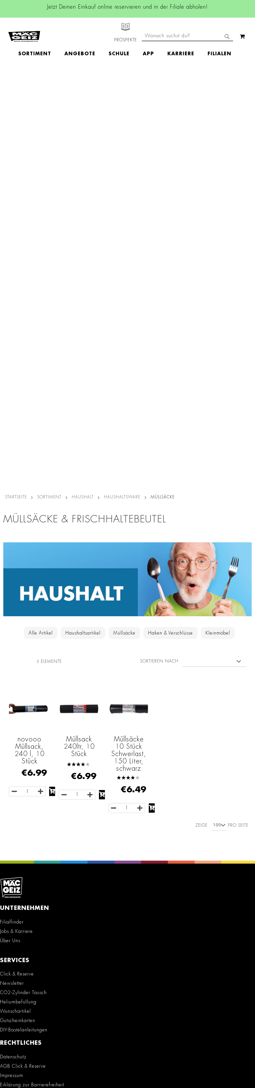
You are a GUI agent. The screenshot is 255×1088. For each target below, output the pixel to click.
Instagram (72, 790)
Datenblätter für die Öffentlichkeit (37, 731)
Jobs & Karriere (16, 516)
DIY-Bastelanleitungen (23, 615)
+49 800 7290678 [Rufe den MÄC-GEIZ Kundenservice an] (19, 902)
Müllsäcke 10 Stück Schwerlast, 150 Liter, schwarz (128, 339)
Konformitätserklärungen (26, 740)
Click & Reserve (17, 559)
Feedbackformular (24, 947)
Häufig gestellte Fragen (31, 958)
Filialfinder (12, 507)
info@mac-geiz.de (23, 924)
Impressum (11, 660)
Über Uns (10, 525)
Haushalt (83, 82)
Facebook (72, 775)
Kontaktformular (21, 936)
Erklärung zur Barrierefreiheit (32, 670)
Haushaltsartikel (83, 218)
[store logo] (24, 30)
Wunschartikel (15, 596)
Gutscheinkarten (17, 605)
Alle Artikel (41, 218)
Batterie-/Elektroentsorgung (30, 722)
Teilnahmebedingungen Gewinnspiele (42, 679)
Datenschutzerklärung (194, 1060)
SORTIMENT (49, 82)
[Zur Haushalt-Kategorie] (127, 199)
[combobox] (187, 59)
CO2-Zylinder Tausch (23, 577)
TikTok (72, 820)
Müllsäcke (124, 218)
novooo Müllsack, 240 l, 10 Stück (29, 335)
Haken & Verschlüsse (170, 218)
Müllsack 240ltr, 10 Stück (79, 331)
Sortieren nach (159, 246)
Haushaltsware (122, 82)
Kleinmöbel (218, 218)
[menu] (128, 42)
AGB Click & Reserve (23, 651)
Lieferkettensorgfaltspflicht (28, 712)
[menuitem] (38, 41)
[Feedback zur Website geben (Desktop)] (127, 999)
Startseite (16, 82)
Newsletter (12, 568)
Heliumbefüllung (18, 587)
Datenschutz (13, 642)
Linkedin (72, 805)
